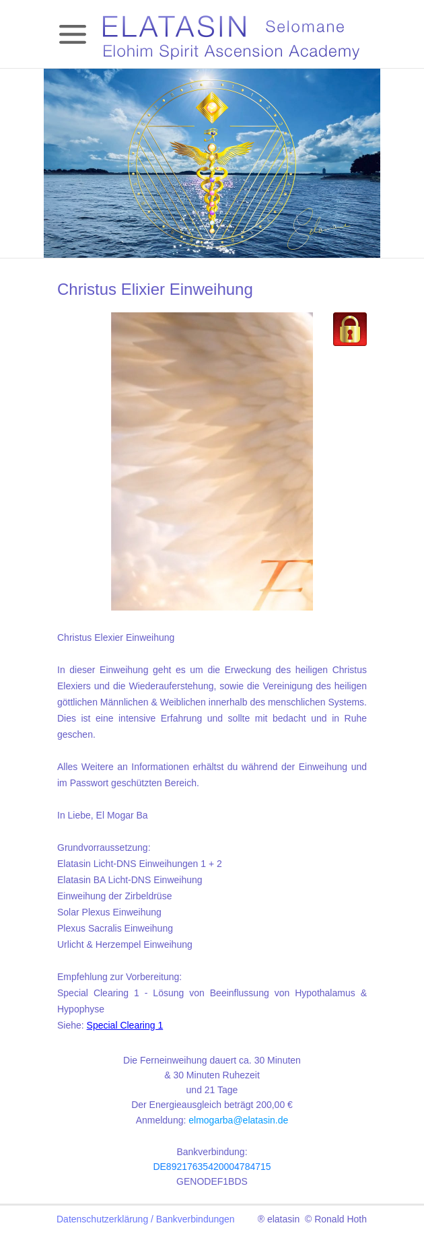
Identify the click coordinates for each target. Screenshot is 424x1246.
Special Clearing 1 (125, 1025)
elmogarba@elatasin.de (238, 1120)
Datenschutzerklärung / (106, 1219)
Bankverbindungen (195, 1219)
